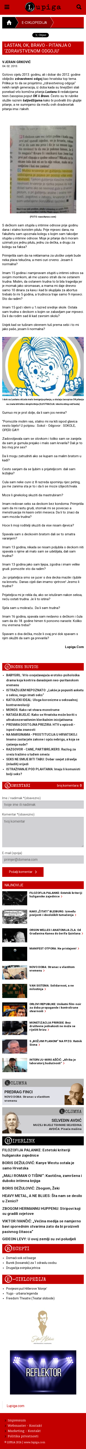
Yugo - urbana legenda (22, 1293)
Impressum (15, 1420)
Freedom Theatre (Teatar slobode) (30, 1298)
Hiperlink (19, 1141)
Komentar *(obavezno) (43, 830)
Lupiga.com (15, 1406)
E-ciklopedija (34, 23)
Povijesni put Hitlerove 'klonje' (26, 1288)
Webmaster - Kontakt (23, 1425)
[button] (7, 6)
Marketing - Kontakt (23, 1430)
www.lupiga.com (34, 1442)
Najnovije (13, 885)
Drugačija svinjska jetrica (23, 1268)
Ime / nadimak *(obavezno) (43, 802)
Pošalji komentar (23, 872)
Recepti (16, 1249)
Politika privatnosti (21, 1436)
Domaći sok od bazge (21, 1258)
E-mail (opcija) (43, 857)
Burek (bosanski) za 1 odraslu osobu (31, 1263)
